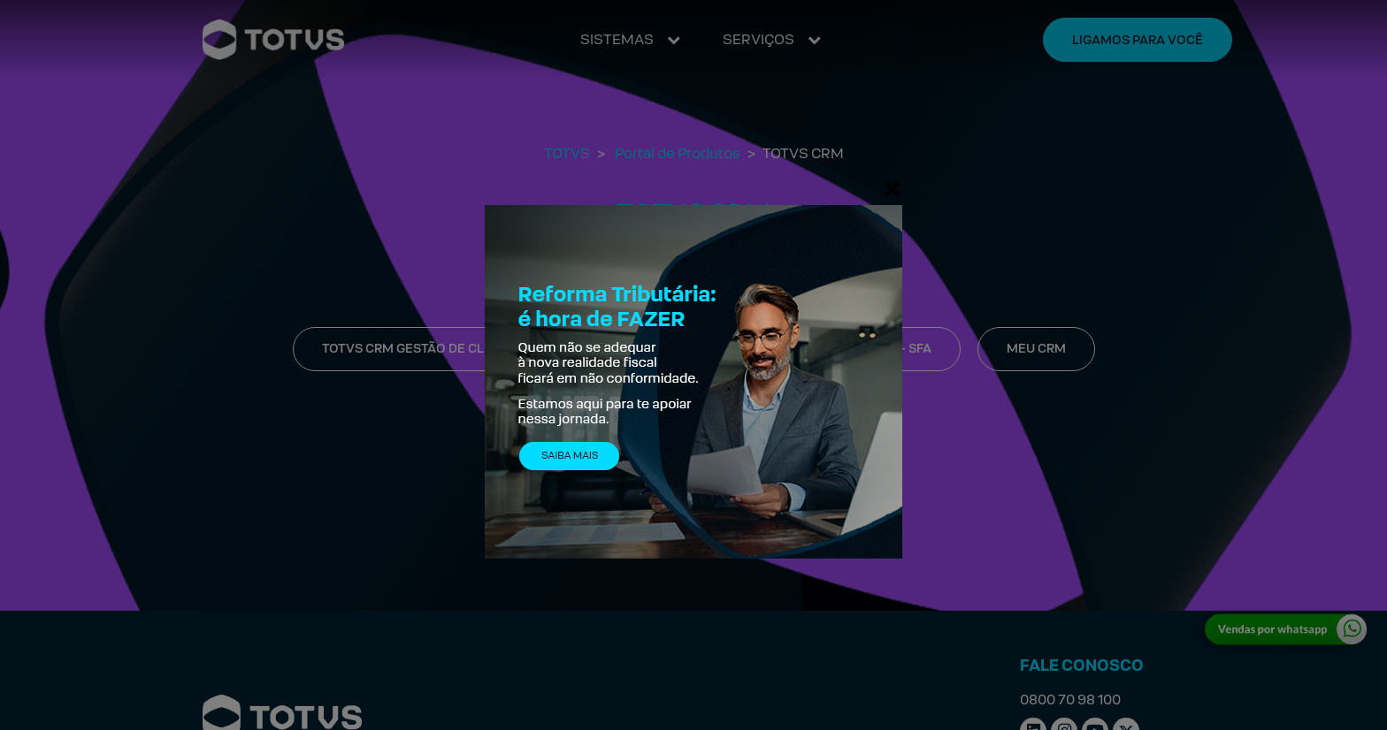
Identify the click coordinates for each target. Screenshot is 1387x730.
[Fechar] (892, 188)
